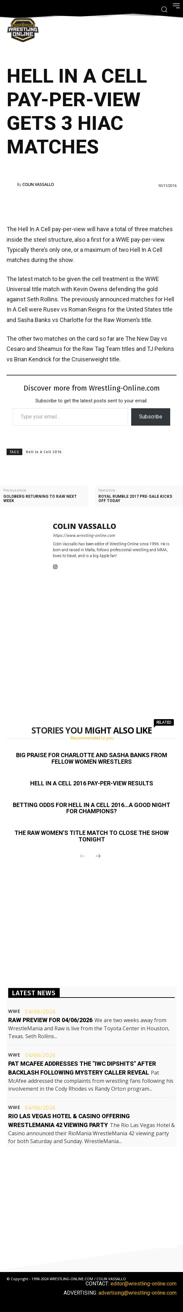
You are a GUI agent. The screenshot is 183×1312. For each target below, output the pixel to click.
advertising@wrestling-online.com (137, 1293)
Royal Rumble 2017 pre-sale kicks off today (135, 499)
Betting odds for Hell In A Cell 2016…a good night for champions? (91, 808)
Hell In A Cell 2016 (44, 452)
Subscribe (150, 417)
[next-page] (98, 856)
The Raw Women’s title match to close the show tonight (91, 836)
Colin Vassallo (38, 185)
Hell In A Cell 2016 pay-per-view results (91, 783)
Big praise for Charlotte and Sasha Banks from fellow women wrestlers (91, 758)
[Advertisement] (91, 205)
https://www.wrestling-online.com (84, 535)
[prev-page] (82, 856)
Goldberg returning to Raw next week (40, 499)
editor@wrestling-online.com (143, 1284)
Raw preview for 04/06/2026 (50, 1020)
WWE (14, 1011)
